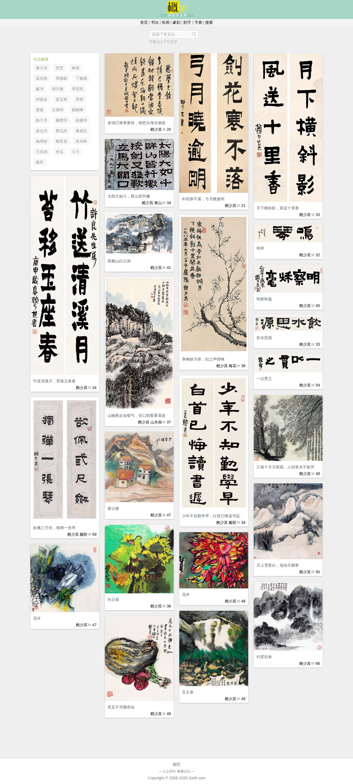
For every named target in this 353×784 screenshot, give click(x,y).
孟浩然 (41, 78)
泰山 (158, 203)
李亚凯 (77, 89)
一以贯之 (264, 378)
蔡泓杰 (61, 131)
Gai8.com (197, 778)
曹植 (40, 110)
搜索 (209, 22)
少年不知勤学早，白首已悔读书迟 (211, 516)
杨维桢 (41, 141)
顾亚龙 (61, 141)
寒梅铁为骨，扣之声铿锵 (203, 359)
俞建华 (81, 120)
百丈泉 (188, 692)
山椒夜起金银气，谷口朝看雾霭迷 (136, 415)
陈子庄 (41, 120)
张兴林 (81, 141)
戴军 (40, 162)
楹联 (232, 522)
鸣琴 (260, 248)
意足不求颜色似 (121, 707)
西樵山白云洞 (119, 261)
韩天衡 (57, 89)
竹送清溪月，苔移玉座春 (54, 381)
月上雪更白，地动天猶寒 (277, 565)
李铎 (79, 99)
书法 (155, 22)
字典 (198, 22)
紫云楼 (113, 508)
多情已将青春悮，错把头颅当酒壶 (136, 123)
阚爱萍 (61, 120)
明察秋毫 (264, 299)
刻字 (187, 22)
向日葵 (113, 599)
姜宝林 (61, 99)
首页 (144, 22)
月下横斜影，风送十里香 (277, 208)
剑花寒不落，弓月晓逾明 (203, 199)
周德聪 (61, 78)
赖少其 (156, 129)
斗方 (75, 152)
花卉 (186, 594)
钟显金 (41, 99)
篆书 (40, 89)
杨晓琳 (77, 110)
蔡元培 (41, 68)
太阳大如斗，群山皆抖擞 (129, 196)
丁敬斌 (81, 78)
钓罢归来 (264, 657)
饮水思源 (264, 337)
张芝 (59, 68)
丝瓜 (59, 152)
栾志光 (41, 131)
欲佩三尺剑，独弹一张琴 (54, 528)
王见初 (41, 152)
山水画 (156, 422)
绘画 (166, 22)
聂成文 (81, 131)
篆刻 (176, 22)
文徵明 (57, 110)
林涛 (75, 68)
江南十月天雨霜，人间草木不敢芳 (285, 467)
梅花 (232, 366)
